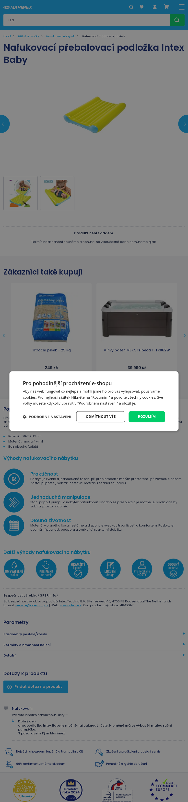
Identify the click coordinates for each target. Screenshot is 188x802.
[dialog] (93, 401)
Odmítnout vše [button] (101, 416)
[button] (47, 417)
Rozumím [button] (147, 416)
